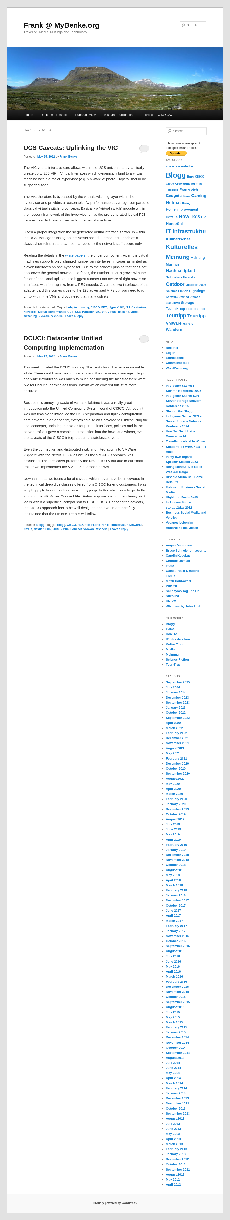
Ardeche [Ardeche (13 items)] (187, 166)
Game (170, 629)
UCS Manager (84, 311)
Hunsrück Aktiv (85, 114)
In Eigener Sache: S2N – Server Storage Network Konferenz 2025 (184, 401)
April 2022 (173, 723)
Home (29, 114)
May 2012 (173, 1179)
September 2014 (178, 1052)
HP (103, 525)
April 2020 (173, 789)
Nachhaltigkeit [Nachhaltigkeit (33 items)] (180, 270)
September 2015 (178, 1002)
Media (170, 649)
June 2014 (173, 1068)
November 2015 (177, 991)
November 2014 (177, 1042)
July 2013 (173, 1124)
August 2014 (175, 1058)
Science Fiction (177, 659)
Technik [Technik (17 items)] (172, 309)
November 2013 (177, 1103)
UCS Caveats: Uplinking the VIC (71, 147)
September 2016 (178, 946)
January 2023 (176, 707)
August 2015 (175, 1007)
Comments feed (177, 363)
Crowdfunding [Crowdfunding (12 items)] (185, 183)
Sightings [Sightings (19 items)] (197, 291)
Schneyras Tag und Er (182, 591)
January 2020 (176, 804)
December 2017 (177, 900)
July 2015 (173, 1012)
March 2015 (174, 1022)
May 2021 (173, 753)
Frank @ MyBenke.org (61, 25)
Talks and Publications (118, 114)
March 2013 (174, 1144)
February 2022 (176, 733)
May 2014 (173, 1073)
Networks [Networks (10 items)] (189, 277)
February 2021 (176, 758)
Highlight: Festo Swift (182, 497)
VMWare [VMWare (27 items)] (174, 323)
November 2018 (177, 860)
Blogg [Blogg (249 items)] (176, 175)
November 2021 (177, 743)
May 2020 (173, 783)
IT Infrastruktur (136, 307)
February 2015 (176, 1027)
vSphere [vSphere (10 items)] (188, 323)
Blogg (40, 525)
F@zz (170, 566)
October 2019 (176, 814)
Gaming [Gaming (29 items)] (198, 195)
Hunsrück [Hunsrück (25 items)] (175, 223)
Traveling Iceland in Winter (186, 441)
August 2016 (175, 951)
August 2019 (175, 819)
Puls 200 (172, 586)
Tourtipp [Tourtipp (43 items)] (196, 315)
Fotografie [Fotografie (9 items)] (172, 189)
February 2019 (176, 844)
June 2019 (173, 829)
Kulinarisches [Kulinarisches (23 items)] (178, 239)
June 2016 (173, 961)
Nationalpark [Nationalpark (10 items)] (174, 277)
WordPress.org (177, 368)
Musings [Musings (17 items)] (173, 264)
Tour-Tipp (173, 664)
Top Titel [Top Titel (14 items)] (185, 309)
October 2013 (176, 1108)
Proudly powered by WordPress (115, 1203)
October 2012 (176, 1164)
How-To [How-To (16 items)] (172, 217)
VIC (97, 311)
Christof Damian (178, 561)
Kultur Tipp (174, 644)
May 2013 (173, 1134)
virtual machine (118, 311)
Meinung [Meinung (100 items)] (178, 257)
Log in (170, 353)
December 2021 (177, 738)
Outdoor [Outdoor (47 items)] (175, 284)
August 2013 (175, 1118)
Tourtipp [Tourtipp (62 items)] (176, 316)
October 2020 (176, 768)
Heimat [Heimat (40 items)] (173, 202)
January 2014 (176, 1093)
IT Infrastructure (178, 639)
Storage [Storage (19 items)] (187, 303)
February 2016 (176, 981)
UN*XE (171, 601)
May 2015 (173, 1017)
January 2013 (176, 1154)
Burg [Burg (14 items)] (190, 176)
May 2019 (173, 834)
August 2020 (175, 778)
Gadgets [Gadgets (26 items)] (174, 195)
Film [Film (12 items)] (199, 183)
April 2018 (173, 880)
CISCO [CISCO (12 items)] (199, 176)
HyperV (114, 307)
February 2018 (176, 890)
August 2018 (175, 870)
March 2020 (174, 794)
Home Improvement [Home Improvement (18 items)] (182, 209)
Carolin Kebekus (178, 555)
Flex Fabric (92, 525)
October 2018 (176, 865)
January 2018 (176, 895)
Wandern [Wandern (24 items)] (174, 329)
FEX (104, 307)
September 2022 (178, 718)
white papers (75, 255)
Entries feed (175, 358)
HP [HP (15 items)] (203, 217)
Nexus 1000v (42, 529)
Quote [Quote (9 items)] (202, 284)
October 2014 (176, 1047)
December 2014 (177, 1037)
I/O (122, 307)
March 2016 (174, 976)
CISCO (95, 307)
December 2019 (177, 809)
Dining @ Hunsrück (54, 114)
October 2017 (176, 905)
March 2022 (174, 728)
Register (172, 347)
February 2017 (176, 926)
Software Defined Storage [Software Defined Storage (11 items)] (183, 296)
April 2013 (173, 1139)
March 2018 (174, 885)
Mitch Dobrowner (178, 581)
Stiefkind (172, 596)
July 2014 (173, 1063)
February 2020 (176, 799)
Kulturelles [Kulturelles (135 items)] (182, 247)
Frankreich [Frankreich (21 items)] (188, 189)
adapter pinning (78, 307)
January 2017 (176, 931)
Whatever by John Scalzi (184, 606)
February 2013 (176, 1149)
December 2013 (177, 1098)
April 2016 (173, 971)
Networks (30, 311)
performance (57, 311)
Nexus (42, 311)
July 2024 (173, 687)
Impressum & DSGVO (157, 114)
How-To (171, 634)
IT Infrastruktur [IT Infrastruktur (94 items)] (186, 231)
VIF (104, 311)
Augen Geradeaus (179, 545)
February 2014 (176, 1088)
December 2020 (177, 763)
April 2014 (173, 1078)
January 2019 (176, 850)
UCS (70, 311)
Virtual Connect (71, 529)
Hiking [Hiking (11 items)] (186, 203)
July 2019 (173, 824)
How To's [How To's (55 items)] (189, 216)
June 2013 (173, 1129)
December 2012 (177, 1159)
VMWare (44, 316)
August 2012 (175, 1174)
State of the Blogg (179, 411)
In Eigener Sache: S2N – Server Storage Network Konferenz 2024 (184, 421)
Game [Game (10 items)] (186, 196)
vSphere (57, 316)
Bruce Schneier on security (186, 550)
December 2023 (177, 697)
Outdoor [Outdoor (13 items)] (192, 285)
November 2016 (177, 936)
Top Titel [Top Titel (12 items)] (199, 309)
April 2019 (173, 839)
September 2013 (178, 1113)
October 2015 (176, 997)
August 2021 (175, 748)
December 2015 (177, 986)
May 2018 (173, 875)
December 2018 (177, 855)
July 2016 (173, 956)
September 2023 (178, 702)
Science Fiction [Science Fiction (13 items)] (177, 291)
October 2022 (176, 712)
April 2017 (173, 915)
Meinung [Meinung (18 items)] (198, 258)
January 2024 (176, 692)
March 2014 (174, 1083)
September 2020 (178, 773)
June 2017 (173, 910)
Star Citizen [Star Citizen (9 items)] (173, 302)
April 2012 (173, 1184)
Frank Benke (68, 156)
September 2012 (178, 1169)
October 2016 (176, 941)
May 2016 (173, 966)
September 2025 (178, 682)
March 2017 (174, 921)
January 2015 (176, 1032)
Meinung (172, 654)
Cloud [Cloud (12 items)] (170, 183)
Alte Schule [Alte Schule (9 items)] (173, 166)
